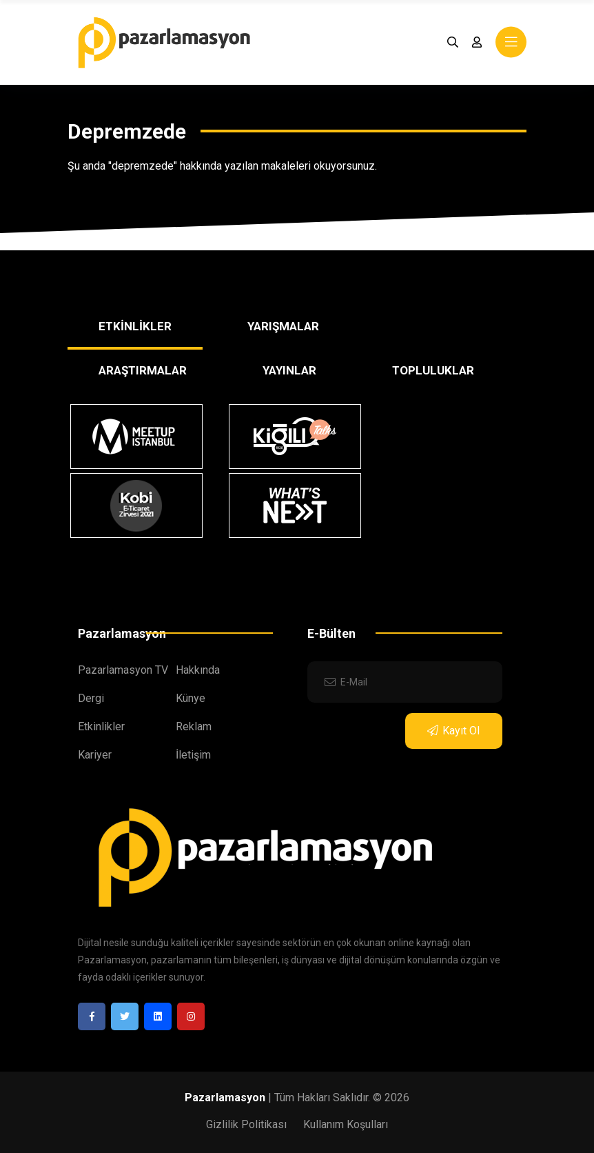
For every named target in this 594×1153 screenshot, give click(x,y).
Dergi (91, 698)
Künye (190, 698)
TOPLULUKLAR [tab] (433, 370)
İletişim (193, 754)
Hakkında (198, 669)
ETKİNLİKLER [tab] (135, 326)
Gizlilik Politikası (246, 1124)
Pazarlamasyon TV (123, 669)
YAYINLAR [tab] (289, 370)
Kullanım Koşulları (345, 1124)
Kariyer (95, 754)
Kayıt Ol (453, 730)
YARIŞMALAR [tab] (283, 326)
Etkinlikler (101, 726)
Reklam (194, 726)
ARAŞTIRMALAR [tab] (143, 370)
